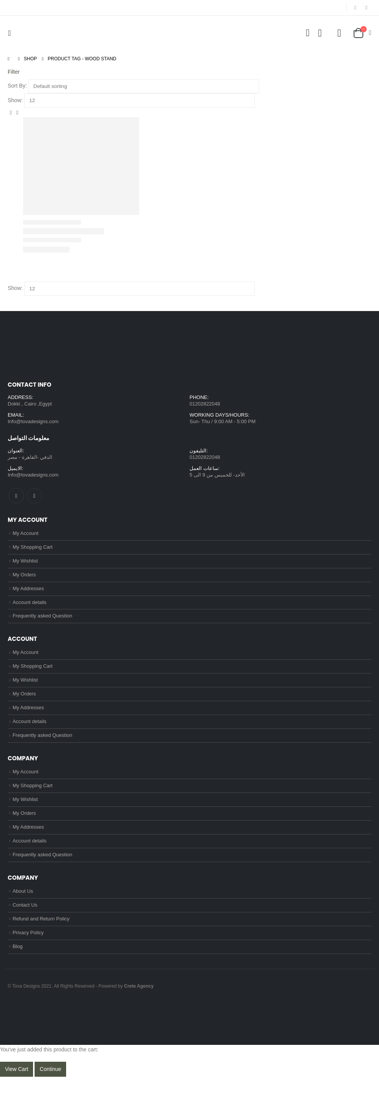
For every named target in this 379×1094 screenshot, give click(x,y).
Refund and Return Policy (41, 935)
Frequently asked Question (42, 622)
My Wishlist (25, 564)
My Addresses (28, 593)
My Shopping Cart (33, 550)
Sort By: (17, 86)
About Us (23, 906)
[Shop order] (143, 86)
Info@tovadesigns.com (33, 422)
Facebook (16, 497)
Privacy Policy (28, 949)
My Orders (24, 578)
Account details (30, 607)
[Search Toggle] (308, 33)
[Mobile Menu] (11, 33)
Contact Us (25, 921)
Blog (18, 964)
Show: (15, 100)
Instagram (34, 497)
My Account (25, 535)
